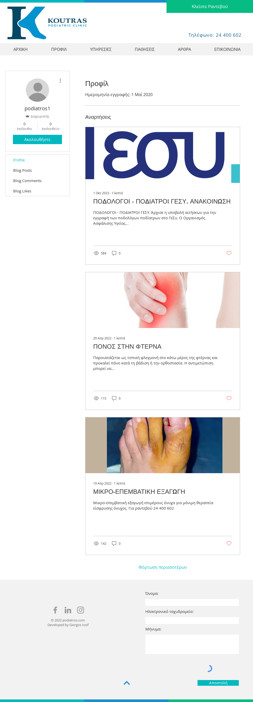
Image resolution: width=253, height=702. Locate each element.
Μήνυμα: (153, 629)
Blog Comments (27, 180)
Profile (19, 159)
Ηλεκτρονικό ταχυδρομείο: (169, 611)
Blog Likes (22, 190)
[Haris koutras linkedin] (68, 610)
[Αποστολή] (218, 683)
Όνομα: (152, 593)
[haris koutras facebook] (55, 610)
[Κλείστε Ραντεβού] (210, 6)
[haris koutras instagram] (80, 610)
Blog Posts (22, 170)
